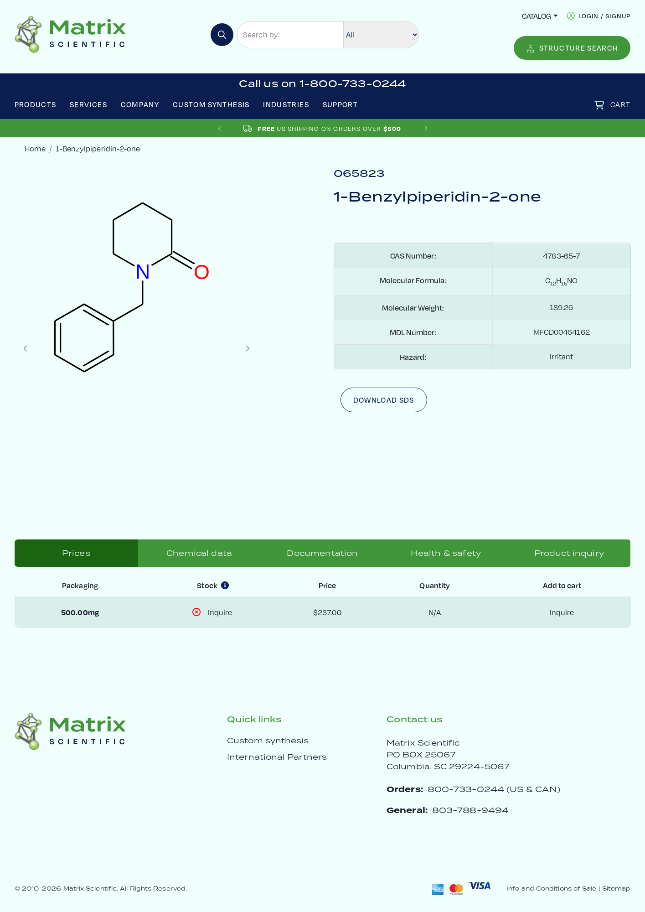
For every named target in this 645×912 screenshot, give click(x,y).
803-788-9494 (470, 810)
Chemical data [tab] (199, 553)
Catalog (536, 16)
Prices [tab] (76, 553)
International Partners (277, 757)
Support (340, 104)
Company (140, 104)
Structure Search (572, 48)
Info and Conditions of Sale (551, 888)
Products (36, 104)
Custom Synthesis (211, 104)
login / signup (604, 15)
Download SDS (383, 399)
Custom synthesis (268, 741)
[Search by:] (290, 34)
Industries (286, 104)
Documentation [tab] (322, 553)
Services (88, 104)
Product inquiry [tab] (569, 553)
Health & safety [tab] (446, 553)
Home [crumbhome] (35, 148)
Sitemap (616, 888)
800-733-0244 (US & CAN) (494, 789)
